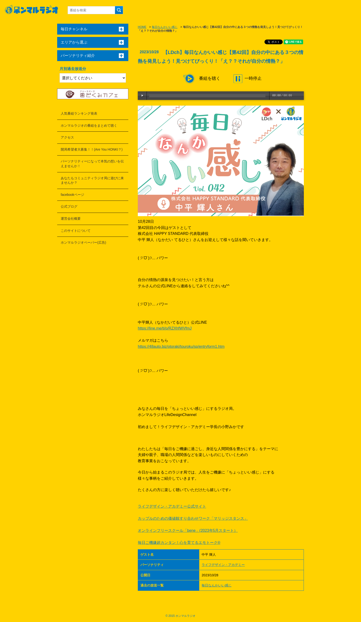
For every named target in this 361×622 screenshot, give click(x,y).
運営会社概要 (71, 218)
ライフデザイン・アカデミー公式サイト (172, 506)
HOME (142, 27)
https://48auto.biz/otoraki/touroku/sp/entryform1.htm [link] (181, 347)
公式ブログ (69, 206)
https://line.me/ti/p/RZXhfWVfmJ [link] (165, 328)
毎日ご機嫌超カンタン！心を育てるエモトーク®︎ (179, 543)
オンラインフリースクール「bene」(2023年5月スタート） (188, 530)
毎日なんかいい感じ (164, 27)
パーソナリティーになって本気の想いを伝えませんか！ (92, 163)
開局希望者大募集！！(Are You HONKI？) (92, 149)
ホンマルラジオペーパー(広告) (83, 242)
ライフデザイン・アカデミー (223, 565)
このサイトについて (76, 231)
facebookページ (72, 195)
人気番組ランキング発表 (79, 113)
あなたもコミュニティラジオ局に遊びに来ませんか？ (92, 180)
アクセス (67, 137)
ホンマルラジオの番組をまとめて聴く (89, 125)
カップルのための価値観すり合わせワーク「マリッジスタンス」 (193, 518)
